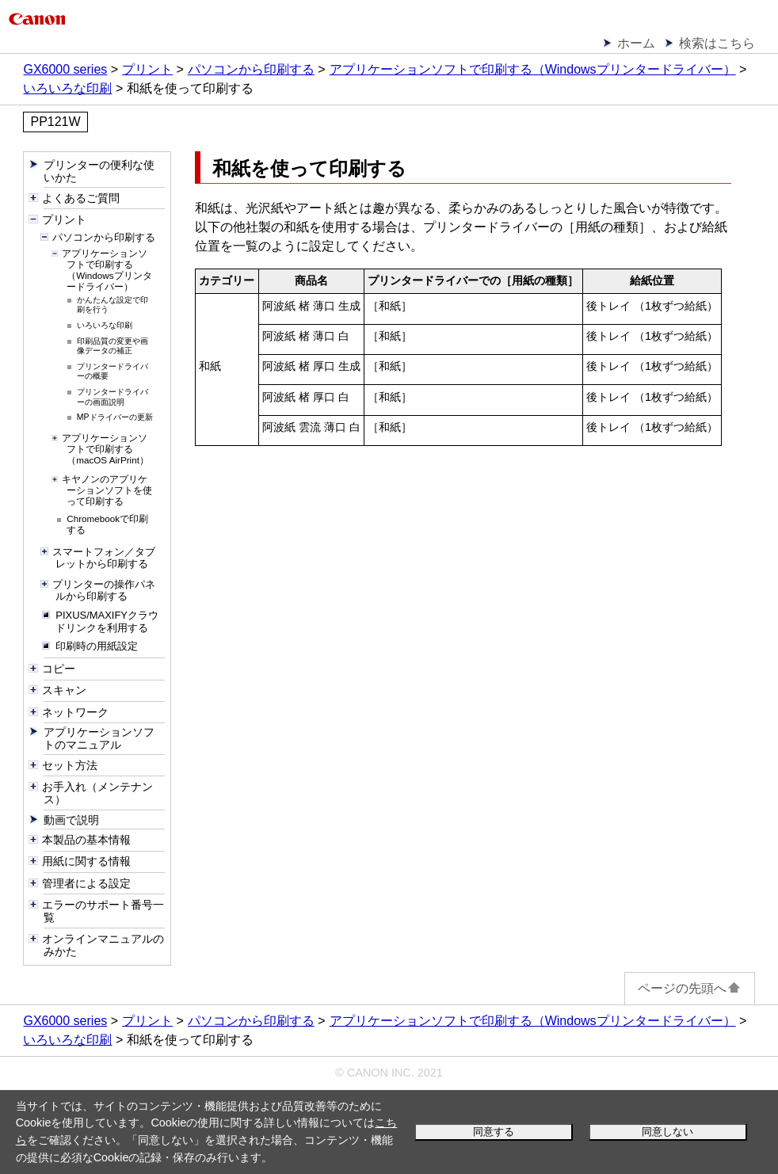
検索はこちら (717, 43)
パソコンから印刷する (251, 69)
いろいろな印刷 (67, 88)
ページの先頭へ (690, 988)
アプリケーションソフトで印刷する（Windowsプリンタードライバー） (533, 69)
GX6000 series (65, 69)
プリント (147, 69)
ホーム (636, 43)
